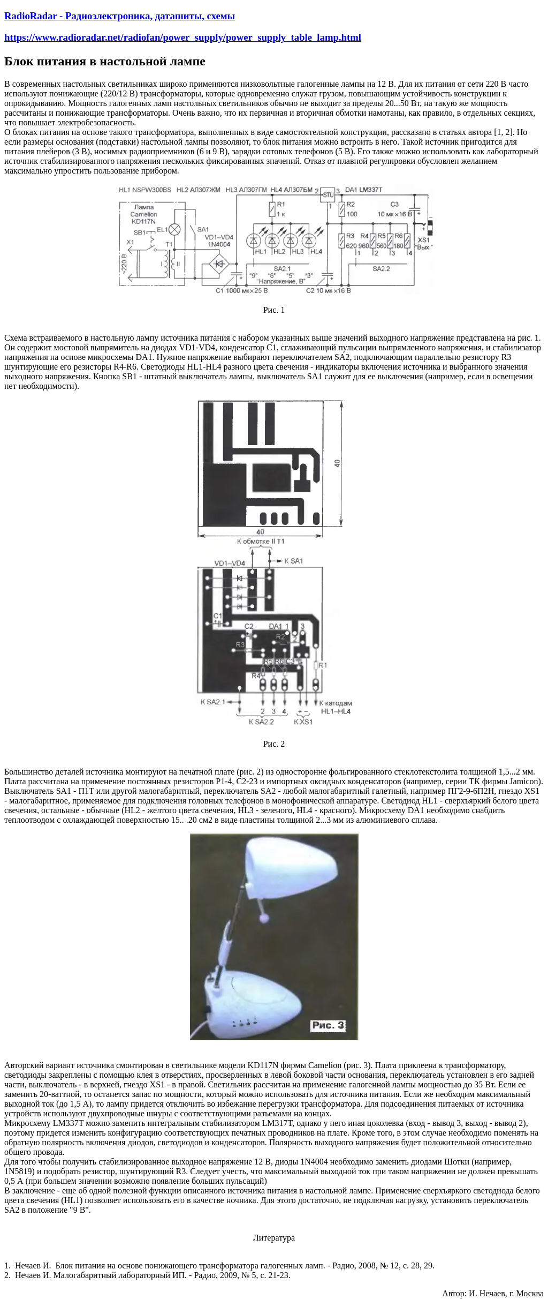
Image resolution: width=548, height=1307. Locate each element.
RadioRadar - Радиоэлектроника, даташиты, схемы (119, 15)
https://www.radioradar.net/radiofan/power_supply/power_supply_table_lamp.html (182, 37)
